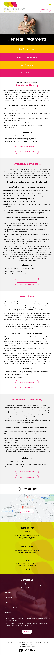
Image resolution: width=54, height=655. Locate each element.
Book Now (45, 10)
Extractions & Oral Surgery (27, 73)
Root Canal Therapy (27, 49)
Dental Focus (29, 651)
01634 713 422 (31, 565)
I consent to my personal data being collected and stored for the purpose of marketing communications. (28, 624)
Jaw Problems (27, 65)
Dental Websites (28, 649)
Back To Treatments (27, 152)
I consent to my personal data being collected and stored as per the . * (28, 620)
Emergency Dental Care (27, 57)
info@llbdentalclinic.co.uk (30, 563)
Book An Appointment (27, 146)
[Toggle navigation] (49, 5)
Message (27, 613)
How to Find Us (27, 511)
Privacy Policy (12, 621)
